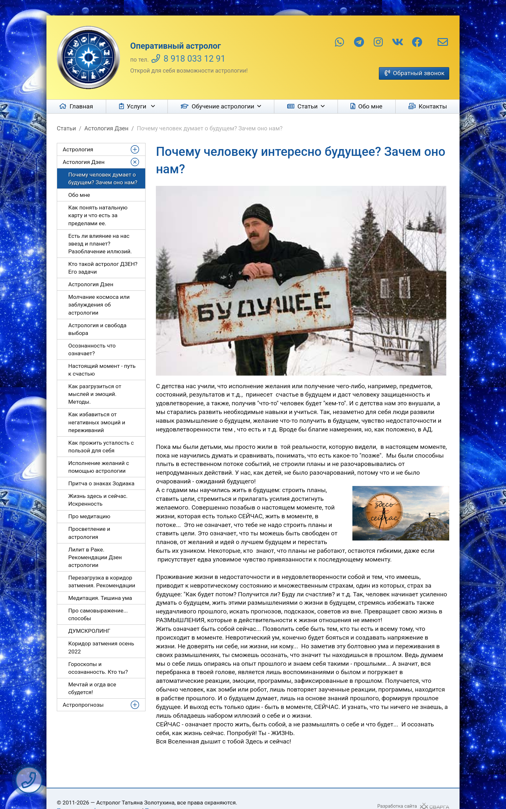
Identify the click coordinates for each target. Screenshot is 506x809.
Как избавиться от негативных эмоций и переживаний (96, 422)
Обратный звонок (419, 73)
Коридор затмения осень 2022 (101, 647)
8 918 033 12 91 (195, 59)
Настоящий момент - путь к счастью (102, 370)
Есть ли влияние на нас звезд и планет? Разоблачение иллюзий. (100, 244)
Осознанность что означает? (92, 349)
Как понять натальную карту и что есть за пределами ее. (98, 215)
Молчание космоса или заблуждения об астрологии (99, 305)
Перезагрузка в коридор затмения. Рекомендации (101, 581)
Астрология (78, 149)
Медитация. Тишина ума (100, 598)
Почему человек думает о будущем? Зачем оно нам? (102, 178)
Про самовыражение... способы (98, 614)
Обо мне (370, 106)
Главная (81, 106)
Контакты (433, 106)
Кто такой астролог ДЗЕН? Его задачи (102, 268)
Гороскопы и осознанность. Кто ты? (98, 668)
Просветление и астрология (89, 533)
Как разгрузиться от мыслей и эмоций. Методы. (94, 394)
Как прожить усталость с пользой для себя (101, 447)
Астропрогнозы (83, 705)
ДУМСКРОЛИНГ (89, 631)
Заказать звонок (28, 780)
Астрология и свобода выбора (97, 329)
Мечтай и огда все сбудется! (92, 688)
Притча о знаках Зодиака (101, 483)
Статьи (308, 106)
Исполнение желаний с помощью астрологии (98, 467)
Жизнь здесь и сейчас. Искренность (98, 500)
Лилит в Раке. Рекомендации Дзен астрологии (95, 557)
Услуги (137, 106)
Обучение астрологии (223, 106)
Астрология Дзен (91, 284)
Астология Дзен (106, 128)
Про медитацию (89, 516)
